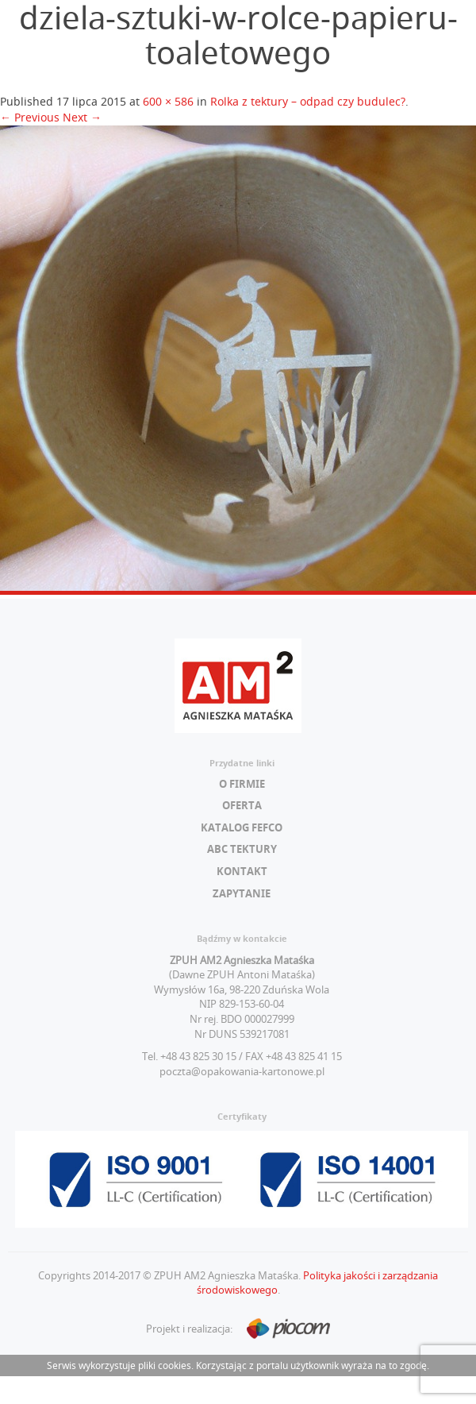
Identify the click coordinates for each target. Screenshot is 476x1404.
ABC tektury (242, 849)
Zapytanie (242, 893)
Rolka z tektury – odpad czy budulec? (307, 101)
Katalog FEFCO (241, 827)
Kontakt (242, 871)
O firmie (242, 784)
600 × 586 (168, 101)
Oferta (242, 805)
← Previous (30, 117)
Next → (82, 117)
